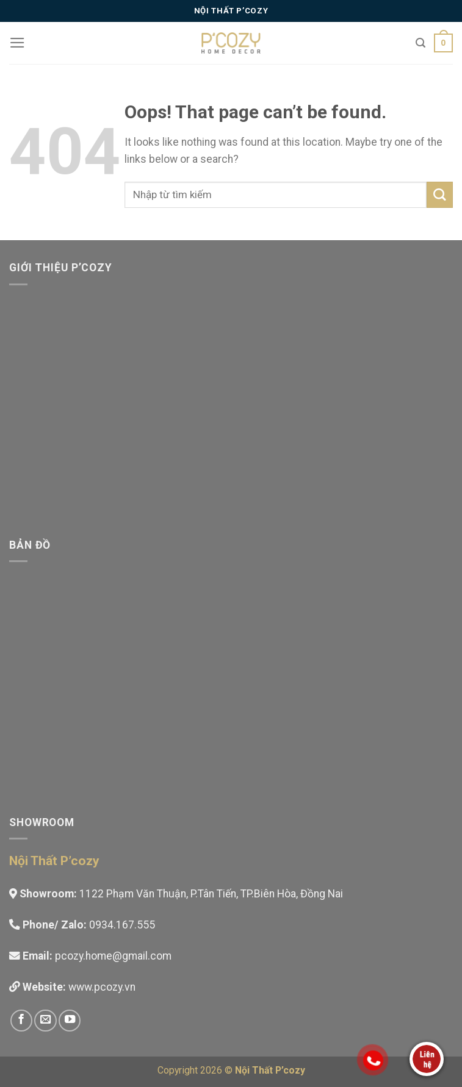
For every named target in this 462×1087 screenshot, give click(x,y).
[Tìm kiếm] (420, 43)
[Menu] (17, 43)
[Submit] (440, 195)
